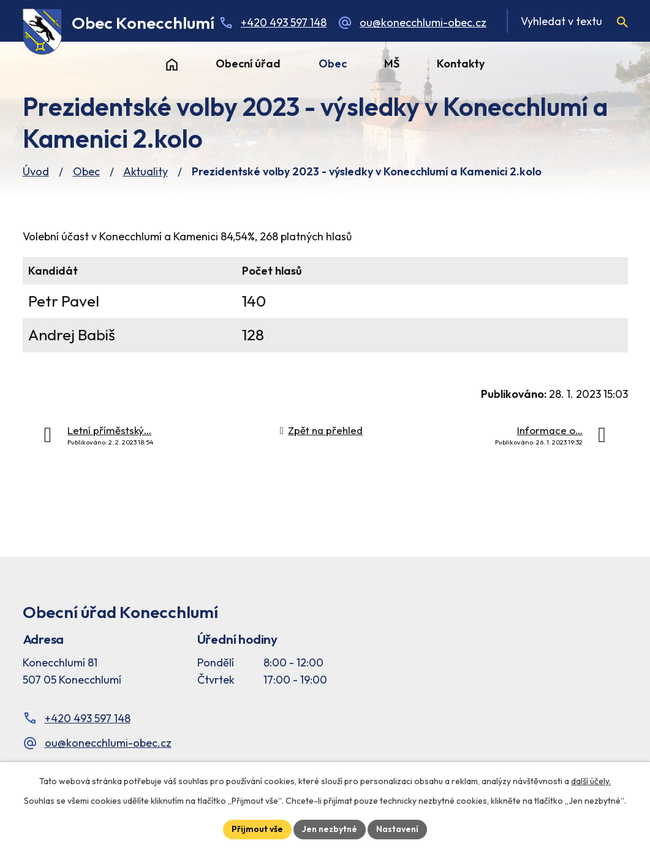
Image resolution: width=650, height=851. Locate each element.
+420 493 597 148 (284, 22)
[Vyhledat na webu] (622, 22)
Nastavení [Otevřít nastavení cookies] (397, 828)
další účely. (591, 781)
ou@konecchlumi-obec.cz (423, 22)
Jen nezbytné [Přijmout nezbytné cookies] (329, 828)
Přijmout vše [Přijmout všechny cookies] (257, 828)
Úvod (171, 64)
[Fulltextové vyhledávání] (567, 21)
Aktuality (145, 171)
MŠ (391, 63)
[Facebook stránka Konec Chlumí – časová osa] (490, 663)
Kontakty (461, 63)
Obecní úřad (248, 63)
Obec (333, 63)
